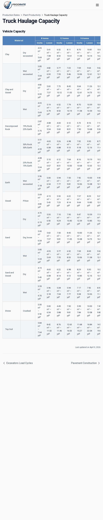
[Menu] (97, 5)
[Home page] (15, 5)
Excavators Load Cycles (18, 363)
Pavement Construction (85, 363)
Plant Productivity (32, 15)
